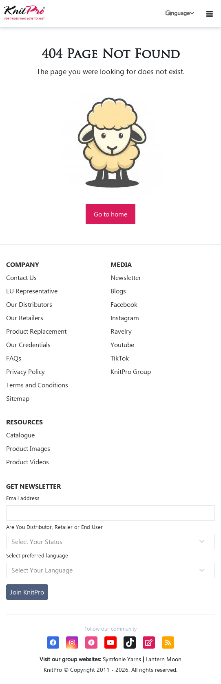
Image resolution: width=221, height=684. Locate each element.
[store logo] (24, 12)
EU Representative (31, 290)
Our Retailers (24, 317)
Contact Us (21, 277)
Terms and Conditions (37, 384)
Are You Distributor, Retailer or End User (54, 526)
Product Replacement (36, 331)
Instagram (124, 317)
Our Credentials (28, 344)
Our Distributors (29, 304)
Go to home (110, 214)
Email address (23, 497)
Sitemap (17, 398)
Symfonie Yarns (122, 659)
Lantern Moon (163, 659)
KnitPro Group (130, 371)
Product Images (28, 448)
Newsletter (125, 277)
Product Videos (27, 461)
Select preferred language (37, 555)
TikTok (119, 358)
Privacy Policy (25, 371)
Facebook (123, 304)
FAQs (13, 358)
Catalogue (20, 435)
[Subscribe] (27, 592)
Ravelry (121, 331)
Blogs (118, 290)
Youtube (122, 344)
